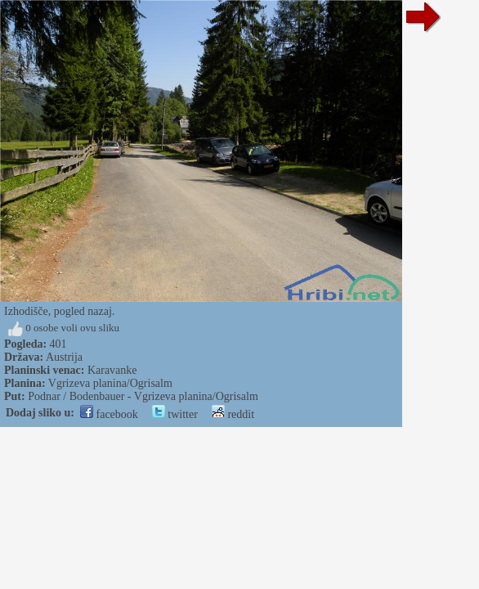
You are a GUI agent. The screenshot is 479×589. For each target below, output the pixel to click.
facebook (109, 414)
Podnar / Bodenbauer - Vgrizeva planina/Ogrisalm (143, 396)
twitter (175, 414)
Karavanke (112, 370)
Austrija (64, 357)
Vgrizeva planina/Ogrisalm (110, 383)
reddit (233, 414)
